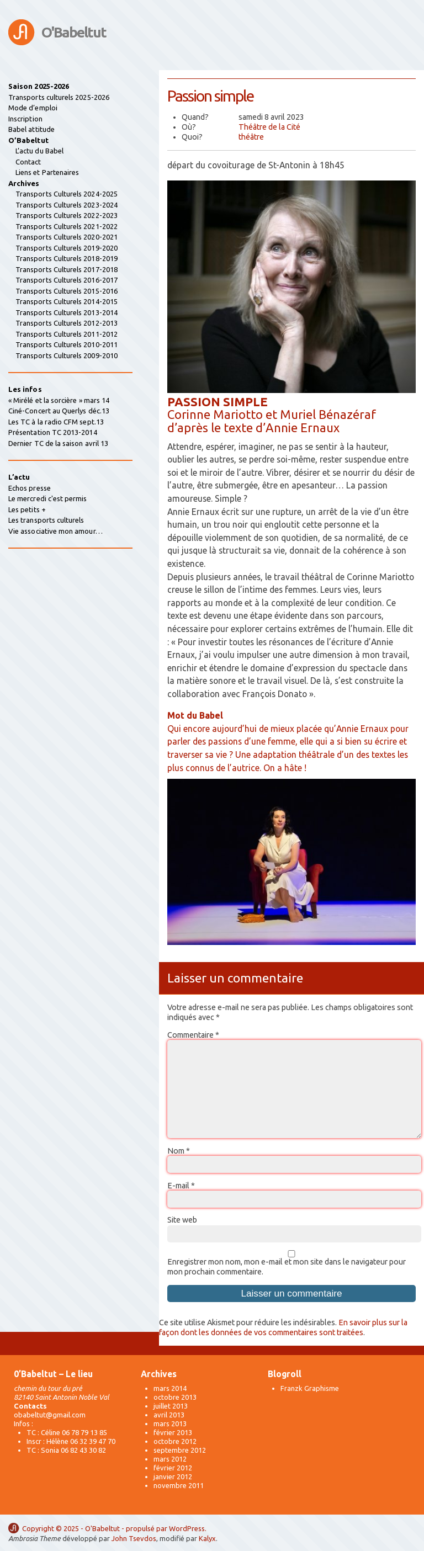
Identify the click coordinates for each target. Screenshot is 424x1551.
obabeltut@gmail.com (50, 1415)
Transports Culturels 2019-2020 (66, 248)
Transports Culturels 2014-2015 (66, 301)
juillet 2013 (170, 1406)
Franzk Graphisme (309, 1388)
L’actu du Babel (39, 151)
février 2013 (172, 1432)
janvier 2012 (172, 1476)
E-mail (181, 1185)
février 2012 (172, 1468)
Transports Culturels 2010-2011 (66, 344)
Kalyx (207, 1538)
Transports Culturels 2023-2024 (66, 205)
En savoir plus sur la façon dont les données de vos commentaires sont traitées (283, 1327)
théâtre (251, 136)
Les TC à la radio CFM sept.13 (56, 422)
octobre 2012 (175, 1441)
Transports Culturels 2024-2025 (66, 194)
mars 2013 (170, 1423)
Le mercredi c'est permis (47, 498)
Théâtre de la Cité (269, 127)
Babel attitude (31, 129)
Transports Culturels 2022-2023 (66, 215)
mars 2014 (170, 1388)
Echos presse (29, 488)
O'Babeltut (73, 32)
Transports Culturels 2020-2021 (66, 237)
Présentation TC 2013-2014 (52, 432)
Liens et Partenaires (47, 172)
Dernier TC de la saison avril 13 (58, 443)
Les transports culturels (46, 520)
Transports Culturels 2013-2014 (66, 312)
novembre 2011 (178, 1485)
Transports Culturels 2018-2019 (66, 258)
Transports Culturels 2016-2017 (66, 280)
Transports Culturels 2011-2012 (66, 334)
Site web (182, 1219)
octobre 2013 (175, 1397)
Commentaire (193, 1035)
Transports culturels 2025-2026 (58, 97)
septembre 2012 (179, 1450)
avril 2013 (168, 1415)
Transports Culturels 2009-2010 (66, 355)
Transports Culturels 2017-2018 (66, 269)
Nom (178, 1150)
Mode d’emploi (32, 107)
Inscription (25, 119)
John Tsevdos (134, 1538)
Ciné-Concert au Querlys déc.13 (58, 411)
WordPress (187, 1528)
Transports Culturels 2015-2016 (66, 291)
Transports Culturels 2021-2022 (66, 226)
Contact (28, 162)
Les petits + (27, 509)
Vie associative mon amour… (55, 531)
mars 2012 (170, 1459)
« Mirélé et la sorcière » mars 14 (58, 400)
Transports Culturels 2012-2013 (66, 323)
